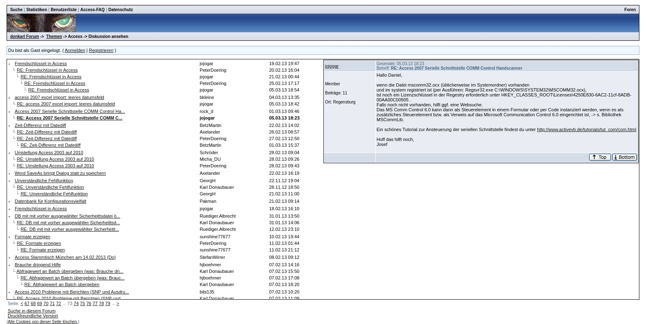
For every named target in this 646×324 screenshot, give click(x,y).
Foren (630, 9)
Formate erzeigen (32, 236)
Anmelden (75, 50)
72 (58, 303)
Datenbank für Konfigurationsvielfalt (51, 201)
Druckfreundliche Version (33, 315)
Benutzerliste (64, 9)
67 (26, 303)
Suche (16, 9)
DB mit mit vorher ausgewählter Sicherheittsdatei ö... (67, 216)
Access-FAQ (92, 9)
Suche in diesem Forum (32, 310)
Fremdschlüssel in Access (41, 63)
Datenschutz (120, 9)
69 (39, 303)
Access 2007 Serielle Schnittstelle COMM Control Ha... (70, 111)
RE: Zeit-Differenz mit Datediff (47, 131)
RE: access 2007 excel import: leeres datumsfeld (66, 103)
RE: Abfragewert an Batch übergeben (61, 284)
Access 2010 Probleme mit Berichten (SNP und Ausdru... (72, 291)
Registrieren (101, 50)
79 (107, 303)
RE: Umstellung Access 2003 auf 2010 (55, 159)
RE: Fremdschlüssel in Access (47, 70)
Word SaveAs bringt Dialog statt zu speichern (60, 173)
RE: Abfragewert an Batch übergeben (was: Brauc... (73, 277)
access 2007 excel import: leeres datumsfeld (59, 97)
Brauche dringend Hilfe (38, 264)
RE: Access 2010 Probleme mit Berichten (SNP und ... (71, 298)
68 (33, 303)
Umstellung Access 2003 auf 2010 (49, 152)
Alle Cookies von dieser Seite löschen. (43, 321)
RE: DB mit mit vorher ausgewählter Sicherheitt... (70, 229)
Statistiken (36, 9)
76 (88, 303)
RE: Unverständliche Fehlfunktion (50, 187)
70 (45, 303)
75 (82, 303)
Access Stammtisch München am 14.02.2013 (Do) (65, 257)
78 (101, 303)
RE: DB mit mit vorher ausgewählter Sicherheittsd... (68, 222)
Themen (54, 36)
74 (76, 303)
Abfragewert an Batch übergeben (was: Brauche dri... (69, 271)
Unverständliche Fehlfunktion (44, 180)
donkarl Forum (24, 36)
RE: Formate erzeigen (39, 243)
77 (95, 303)
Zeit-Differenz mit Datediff (40, 125)
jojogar (332, 65)
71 (52, 303)
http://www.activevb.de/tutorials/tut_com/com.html (587, 129)
